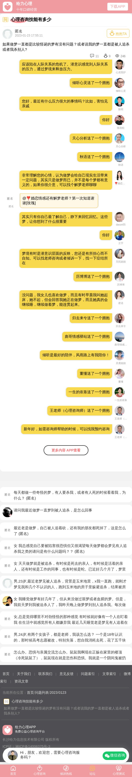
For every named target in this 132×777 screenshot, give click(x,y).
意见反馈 (66, 674)
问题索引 (88, 674)
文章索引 (109, 674)
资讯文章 (21, 681)
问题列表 (42, 692)
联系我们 (45, 674)
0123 (62, 692)
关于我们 (24, 674)
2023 (54, 692)
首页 (5, 674)
